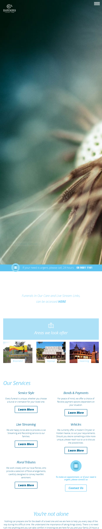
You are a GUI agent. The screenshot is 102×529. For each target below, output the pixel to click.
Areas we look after (51, 332)
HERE (62, 301)
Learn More (26, 409)
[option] (51, 132)
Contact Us (76, 488)
